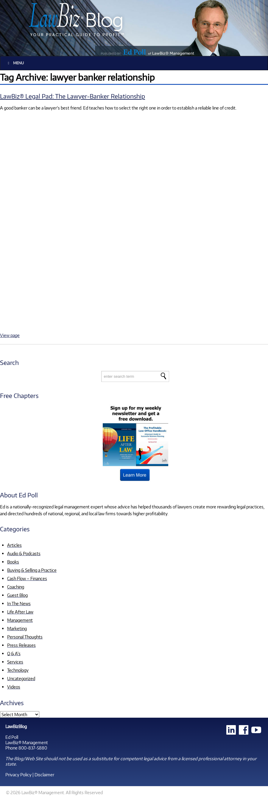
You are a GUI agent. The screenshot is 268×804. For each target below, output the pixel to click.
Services (15, 661)
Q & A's (14, 653)
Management (20, 620)
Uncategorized (21, 678)
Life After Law (20, 611)
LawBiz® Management (26, 742)
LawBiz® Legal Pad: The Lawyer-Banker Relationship (72, 96)
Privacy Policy (18, 774)
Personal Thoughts (25, 636)
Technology (18, 670)
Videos (13, 686)
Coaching (15, 586)
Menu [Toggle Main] (15, 63)
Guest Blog (17, 595)
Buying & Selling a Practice (32, 570)
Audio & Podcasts (23, 553)
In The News (19, 603)
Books (13, 561)
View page (10, 335)
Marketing (17, 628)
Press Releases (21, 645)
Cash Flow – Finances (27, 578)
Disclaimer (44, 774)
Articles (14, 545)
